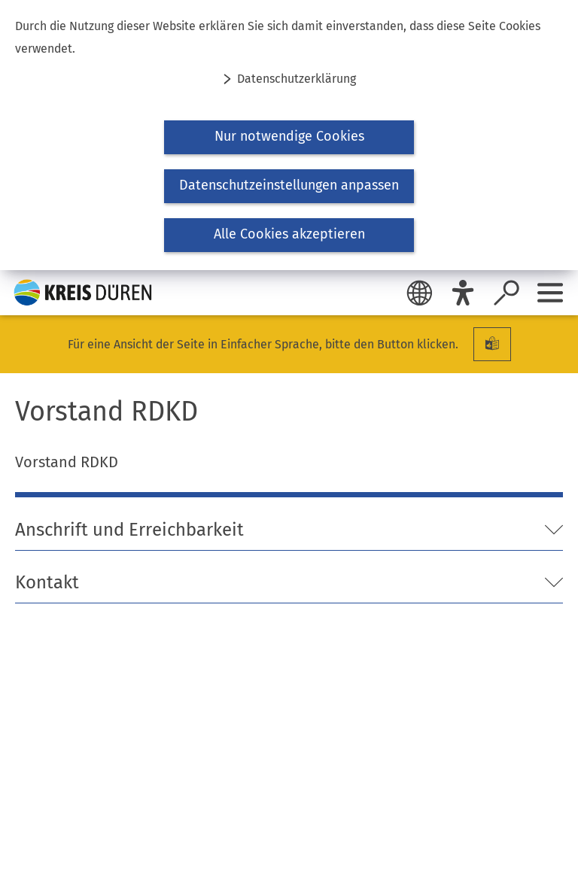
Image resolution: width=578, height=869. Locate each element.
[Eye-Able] (463, 292)
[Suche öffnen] (506, 292)
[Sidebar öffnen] (550, 292)
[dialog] (289, 135)
